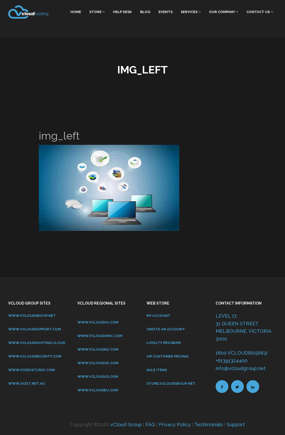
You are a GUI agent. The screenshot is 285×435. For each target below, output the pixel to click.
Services (191, 12)
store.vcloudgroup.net (170, 383)
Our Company (223, 12)
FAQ (150, 424)
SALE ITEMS (156, 370)
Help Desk (122, 12)
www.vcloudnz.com (97, 349)
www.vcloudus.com (97, 377)
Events (165, 12)
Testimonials (208, 424)
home (75, 12)
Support (236, 424)
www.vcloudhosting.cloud (36, 343)
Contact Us (259, 12)
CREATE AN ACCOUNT (165, 329)
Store (97, 12)
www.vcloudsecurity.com (34, 356)
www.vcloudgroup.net (32, 316)
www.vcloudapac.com (99, 336)
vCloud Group (126, 424)
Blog (145, 12)
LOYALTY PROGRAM (163, 343)
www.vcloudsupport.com (34, 329)
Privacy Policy (175, 424)
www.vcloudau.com (97, 322)
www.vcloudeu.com (97, 390)
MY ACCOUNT (158, 316)
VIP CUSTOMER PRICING (167, 356)
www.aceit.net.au (26, 383)
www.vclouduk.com (97, 363)
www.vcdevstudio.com (31, 370)
